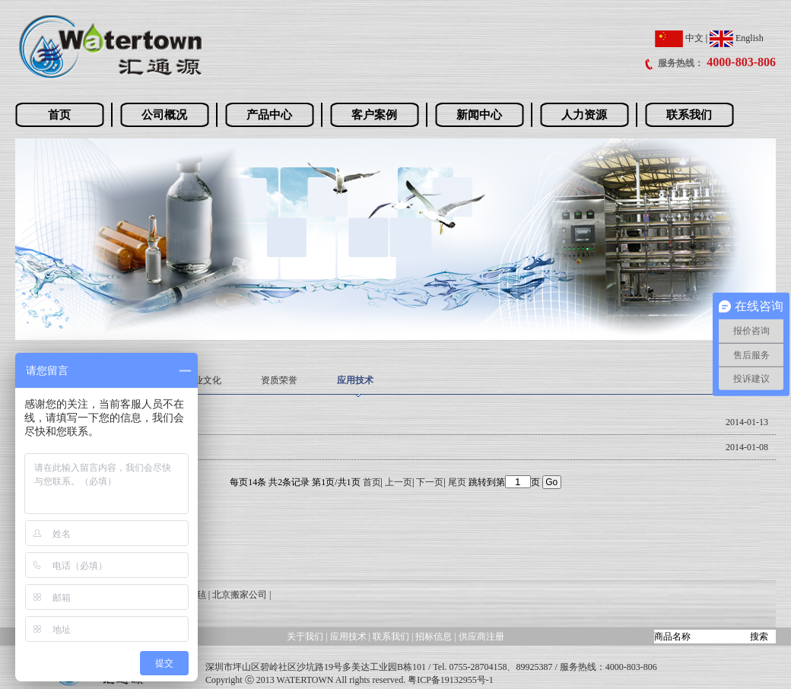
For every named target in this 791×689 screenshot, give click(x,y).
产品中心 (269, 115)
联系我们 (689, 115)
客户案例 (374, 115)
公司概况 (164, 115)
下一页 (429, 482)
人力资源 (584, 115)
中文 (679, 38)
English (737, 38)
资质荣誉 (279, 380)
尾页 (457, 482)
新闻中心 (479, 115)
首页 (59, 115)
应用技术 (355, 380)
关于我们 (305, 636)
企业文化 (203, 380)
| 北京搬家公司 (237, 594)
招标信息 (434, 636)
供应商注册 (481, 636)
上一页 (398, 482)
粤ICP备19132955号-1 (451, 680)
